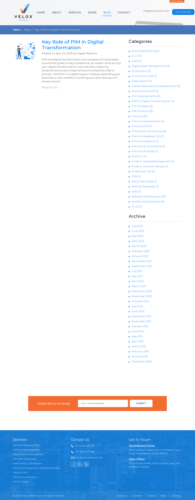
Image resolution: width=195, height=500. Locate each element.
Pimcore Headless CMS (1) (148, 136)
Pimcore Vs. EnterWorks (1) (148, 146)
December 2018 (141, 361)
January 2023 (140, 256)
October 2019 (140, 326)
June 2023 (138, 231)
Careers (151, 495)
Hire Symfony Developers (27, 463)
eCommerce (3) (141, 71)
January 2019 (140, 356)
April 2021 (138, 281)
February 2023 (140, 251)
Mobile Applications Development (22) (156, 86)
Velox (16, 29)
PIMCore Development (26, 449)
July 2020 (137, 306)
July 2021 (137, 271)
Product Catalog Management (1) (153, 161)
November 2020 (142, 296)
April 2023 (138, 241)
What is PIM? (20, 472)
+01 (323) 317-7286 (85, 451)
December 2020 (142, 291)
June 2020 (138, 311)
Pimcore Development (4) (148, 121)
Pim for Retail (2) (142, 106)
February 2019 (140, 351)
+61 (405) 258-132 (84, 445)
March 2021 (139, 286)
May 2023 (137, 236)
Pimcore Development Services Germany (36, 468)
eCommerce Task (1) (144, 76)
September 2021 (142, 266)
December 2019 (141, 316)
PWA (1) (136, 176)
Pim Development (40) (146, 96)
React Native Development (28, 454)
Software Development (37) (149, 196)
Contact (124, 12)
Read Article (49, 87)
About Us (122, 495)
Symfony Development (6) (148, 201)
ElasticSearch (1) (142, 81)
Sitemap (176, 495)
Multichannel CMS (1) (145, 91)
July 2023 (137, 226)
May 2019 (137, 336)
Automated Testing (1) (145, 51)
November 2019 (141, 321)
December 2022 (142, 261)
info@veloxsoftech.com (156, 11)
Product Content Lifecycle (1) (150, 166)
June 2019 (138, 331)
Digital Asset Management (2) (151, 66)
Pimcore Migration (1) (145, 141)
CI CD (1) (137, 56)
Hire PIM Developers (25, 458)
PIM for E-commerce (25, 477)
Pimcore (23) (139, 116)
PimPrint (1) (139, 156)
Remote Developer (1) (145, 186)
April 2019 (138, 341)
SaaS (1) (136, 191)
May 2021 (137, 276)
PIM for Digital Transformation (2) (153, 101)
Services (74, 12)
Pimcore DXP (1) (142, 126)
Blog (107, 12)
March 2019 (139, 346)
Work (92, 12)
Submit (141, 403)
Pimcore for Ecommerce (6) (149, 131)
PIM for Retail (20, 481)
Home (41, 12)
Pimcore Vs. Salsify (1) (145, 151)
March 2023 (139, 246)
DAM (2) (136, 61)
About (56, 12)
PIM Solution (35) (142, 111)
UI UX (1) (137, 206)
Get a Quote (183, 12)
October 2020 (140, 301)
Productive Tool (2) (143, 171)
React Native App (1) (144, 181)
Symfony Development (26, 445)
